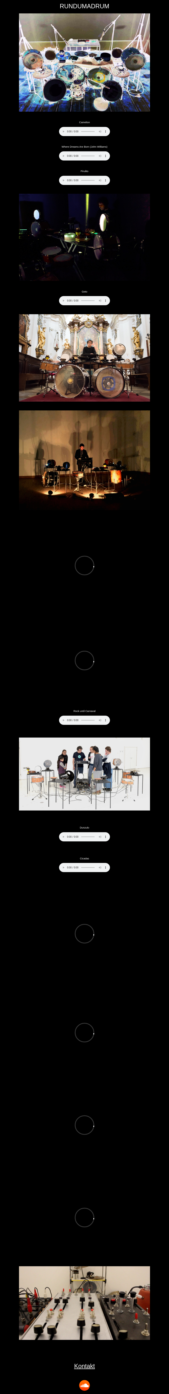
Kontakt (84, 1366)
